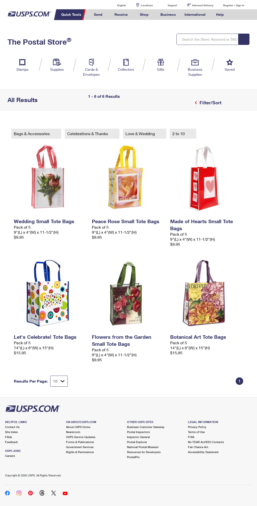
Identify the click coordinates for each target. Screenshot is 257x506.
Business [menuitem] (168, 14)
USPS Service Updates (80, 437)
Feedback (11, 442)
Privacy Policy (197, 427)
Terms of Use (196, 432)
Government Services (80, 447)
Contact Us (12, 427)
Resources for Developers (144, 452)
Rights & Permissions (80, 452)
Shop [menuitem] (144, 14)
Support (172, 5)
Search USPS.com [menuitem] (236, 14)
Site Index (11, 432)
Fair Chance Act (198, 447)
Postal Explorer (137, 442)
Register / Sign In (233, 5)
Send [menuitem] (98, 14)
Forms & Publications (80, 442)
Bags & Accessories (32, 133)
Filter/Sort (209, 102)
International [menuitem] (195, 14)
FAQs (8, 437)
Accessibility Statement (203, 452)
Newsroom (73, 432)
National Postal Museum (143, 447)
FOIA (191, 437)
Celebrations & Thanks (88, 133)
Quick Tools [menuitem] (71, 14)
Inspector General (138, 437)
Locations (147, 5)
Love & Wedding (140, 133)
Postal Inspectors (138, 432)
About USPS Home (78, 427)
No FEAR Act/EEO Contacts (206, 442)
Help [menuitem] (220, 14)
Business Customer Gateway (145, 427)
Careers (10, 455)
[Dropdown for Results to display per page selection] (59, 381)
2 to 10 (179, 133)
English (116, 5)
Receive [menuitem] (121, 14)
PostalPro (133, 457)
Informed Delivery (202, 5)
